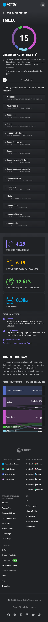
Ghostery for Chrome (34, 464)
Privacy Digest (8, 479)
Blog (3, 581)
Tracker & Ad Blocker (10, 464)
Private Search (8, 469)
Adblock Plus (6, 508)
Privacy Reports (9, 560)
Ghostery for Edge (33, 485)
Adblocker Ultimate (8, 513)
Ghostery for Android (34, 490)
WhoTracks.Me (8, 474)
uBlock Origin (6, 534)
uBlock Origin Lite (8, 539)
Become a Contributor (9, 565)
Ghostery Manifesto (9, 555)
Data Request (30, 516)
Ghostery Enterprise (8, 571)
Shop (4, 576)
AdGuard (5, 503)
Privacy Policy (24, 607)
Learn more (11, 326)
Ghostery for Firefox (34, 469)
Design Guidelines (32, 521)
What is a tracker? (11, 340)
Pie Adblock (6, 523)
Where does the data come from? (17, 343)
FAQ (27, 501)
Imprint (33, 607)
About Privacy (30, 526)
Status (4, 550)
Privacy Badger (7, 529)
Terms (15, 607)
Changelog (6, 586)
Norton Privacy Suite (9, 518)
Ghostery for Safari (33, 474)
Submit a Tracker (31, 511)
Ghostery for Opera (33, 479)
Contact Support (31, 506)
